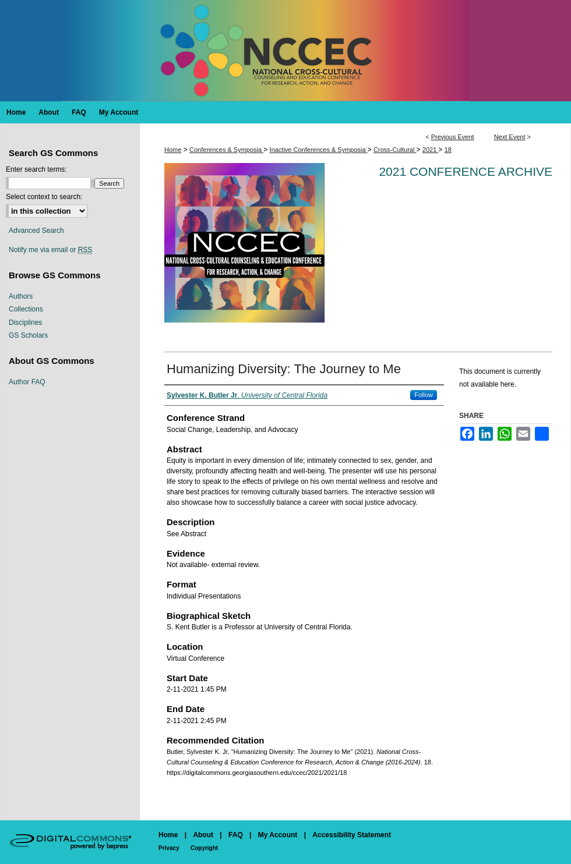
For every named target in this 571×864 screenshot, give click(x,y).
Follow (423, 394)
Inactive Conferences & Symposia (319, 149)
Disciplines (25, 322)
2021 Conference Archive (465, 171)
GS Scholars (28, 335)
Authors (21, 296)
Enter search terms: (36, 169)
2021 (430, 149)
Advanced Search (36, 230)
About (203, 835)
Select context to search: (44, 197)
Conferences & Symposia (226, 149)
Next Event (510, 136)
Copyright (204, 848)
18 (448, 149)
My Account (278, 835)
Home (172, 149)
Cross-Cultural (394, 149)
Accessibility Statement (351, 835)
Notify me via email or (50, 250)
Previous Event (452, 136)
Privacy (168, 848)
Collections (26, 309)
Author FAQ (27, 382)
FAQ (235, 835)
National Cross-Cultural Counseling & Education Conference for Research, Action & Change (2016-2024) (285, 50)
